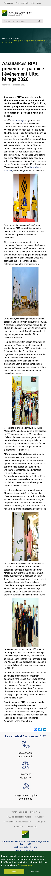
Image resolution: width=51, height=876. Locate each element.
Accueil (5, 39)
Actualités (15, 39)
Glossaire (18, 827)
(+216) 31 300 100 (27, 850)
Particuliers (8, 3)
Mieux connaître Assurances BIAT (18, 822)
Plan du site (32, 827)
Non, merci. (35, 873)
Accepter (14, 873)
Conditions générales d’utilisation (25, 812)
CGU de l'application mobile (19, 817)
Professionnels (22, 3)
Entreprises (36, 3)
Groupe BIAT (42, 822)
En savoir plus (25, 867)
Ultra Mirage (18, 120)
